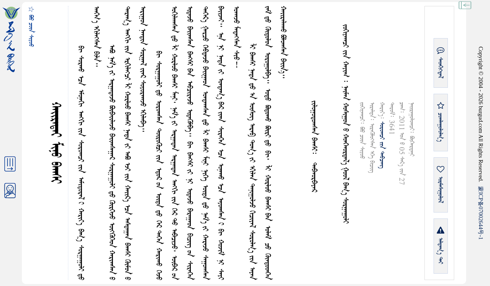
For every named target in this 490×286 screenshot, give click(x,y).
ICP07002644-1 (481, 213)
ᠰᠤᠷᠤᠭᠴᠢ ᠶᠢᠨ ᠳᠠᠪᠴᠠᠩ (381, 145)
